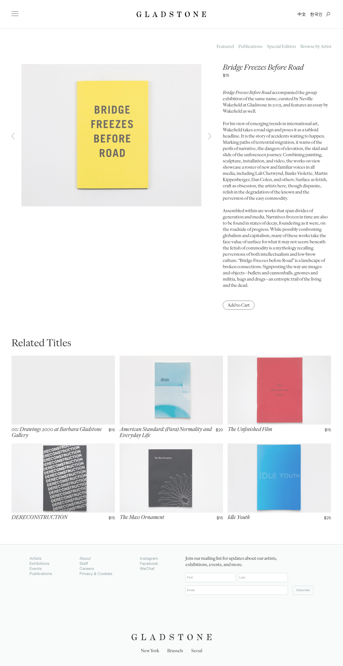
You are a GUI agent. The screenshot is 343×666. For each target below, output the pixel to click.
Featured (225, 47)
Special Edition (281, 47)
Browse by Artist (315, 47)
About (85, 558)
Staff (83, 563)
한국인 (316, 14)
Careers (86, 568)
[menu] (15, 14)
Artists (35, 558)
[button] (13, 136)
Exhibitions (39, 563)
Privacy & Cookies (95, 573)
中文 (302, 14)
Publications (250, 47)
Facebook (149, 563)
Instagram (149, 558)
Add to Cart (239, 306)
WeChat (147, 568)
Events (35, 568)
